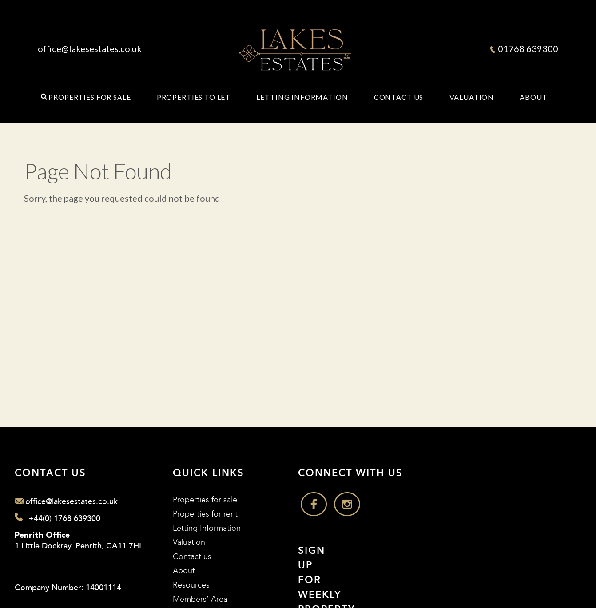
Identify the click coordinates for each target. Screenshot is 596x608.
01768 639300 (524, 48)
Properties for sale (205, 499)
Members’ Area (200, 599)
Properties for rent (205, 514)
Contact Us (399, 97)
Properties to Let (193, 97)
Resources (191, 585)
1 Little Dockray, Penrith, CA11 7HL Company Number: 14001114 (79, 562)
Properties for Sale (89, 97)
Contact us (192, 556)
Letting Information (302, 97)
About (533, 97)
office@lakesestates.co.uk (90, 48)
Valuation (471, 97)
